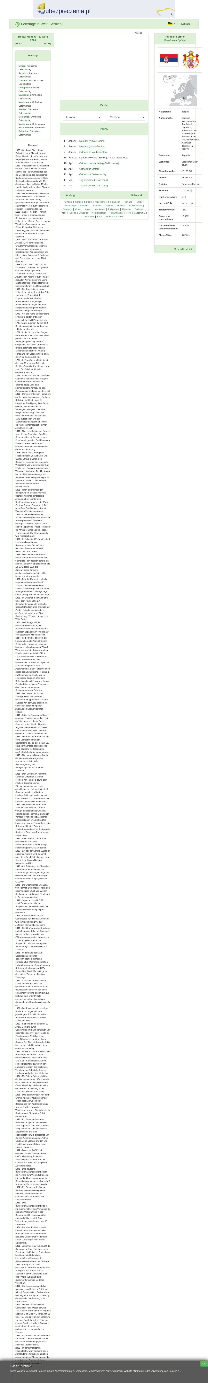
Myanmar (126, 209)
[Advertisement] (104, 64)
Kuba (99, 216)
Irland (89, 202)
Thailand (121, 205)
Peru (128, 213)
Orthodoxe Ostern (89, 168)
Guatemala (139, 213)
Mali (64, 213)
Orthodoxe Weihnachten (93, 152)
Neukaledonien (99, 213)
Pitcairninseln (116, 213)
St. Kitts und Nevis (114, 216)
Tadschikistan (135, 205)
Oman (78, 209)
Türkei (139, 202)
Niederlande (101, 202)
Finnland (128, 202)
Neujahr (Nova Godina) (92, 140)
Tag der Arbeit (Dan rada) (93, 180)
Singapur (67, 209)
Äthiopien (83, 213)
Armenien (84, 205)
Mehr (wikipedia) (183, 249)
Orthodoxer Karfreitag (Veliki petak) (99, 163)
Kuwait (88, 209)
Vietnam (109, 205)
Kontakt (185, 23)
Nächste (136, 195)
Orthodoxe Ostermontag (93, 174)
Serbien (79, 202)
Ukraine (68, 202)
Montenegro (70, 205)
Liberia (72, 213)
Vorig (70, 195)
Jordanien (97, 205)
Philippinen (113, 209)
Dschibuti (139, 209)
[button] (171, 24)
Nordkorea (100, 209)
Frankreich (115, 202)
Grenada (89, 216)
